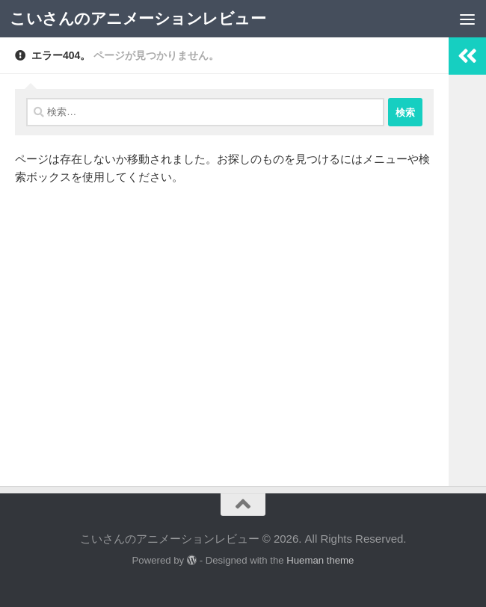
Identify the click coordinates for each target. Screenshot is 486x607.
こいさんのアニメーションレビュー (137, 18)
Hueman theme (320, 560)
